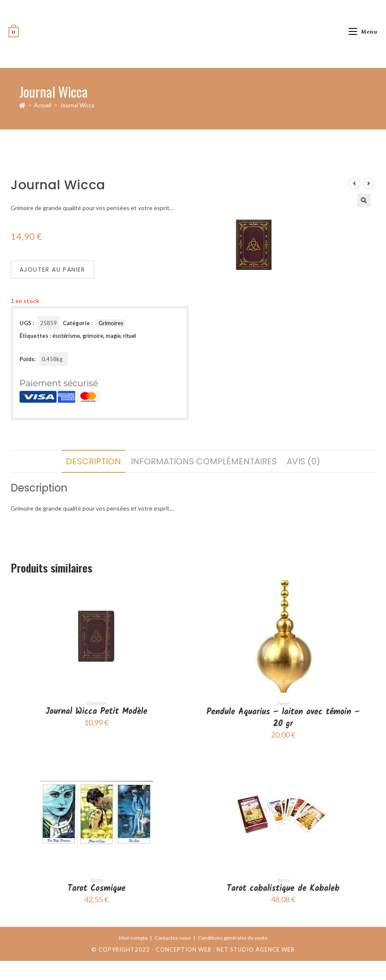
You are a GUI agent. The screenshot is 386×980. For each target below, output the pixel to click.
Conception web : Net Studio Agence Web (225, 949)
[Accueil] (22, 105)
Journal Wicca (77, 105)
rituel (129, 335)
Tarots (96, 880)
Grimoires (111, 323)
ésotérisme (66, 335)
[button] (349, 217)
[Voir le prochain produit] (354, 203)
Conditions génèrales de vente (233, 938)
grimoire (92, 335)
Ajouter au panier (52, 269)
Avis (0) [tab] (303, 461)
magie (113, 335)
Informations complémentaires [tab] (204, 461)
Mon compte (133, 938)
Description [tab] (93, 461)
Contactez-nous (173, 938)
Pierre (283, 703)
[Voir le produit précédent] (342, 203)
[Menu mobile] (363, 32)
